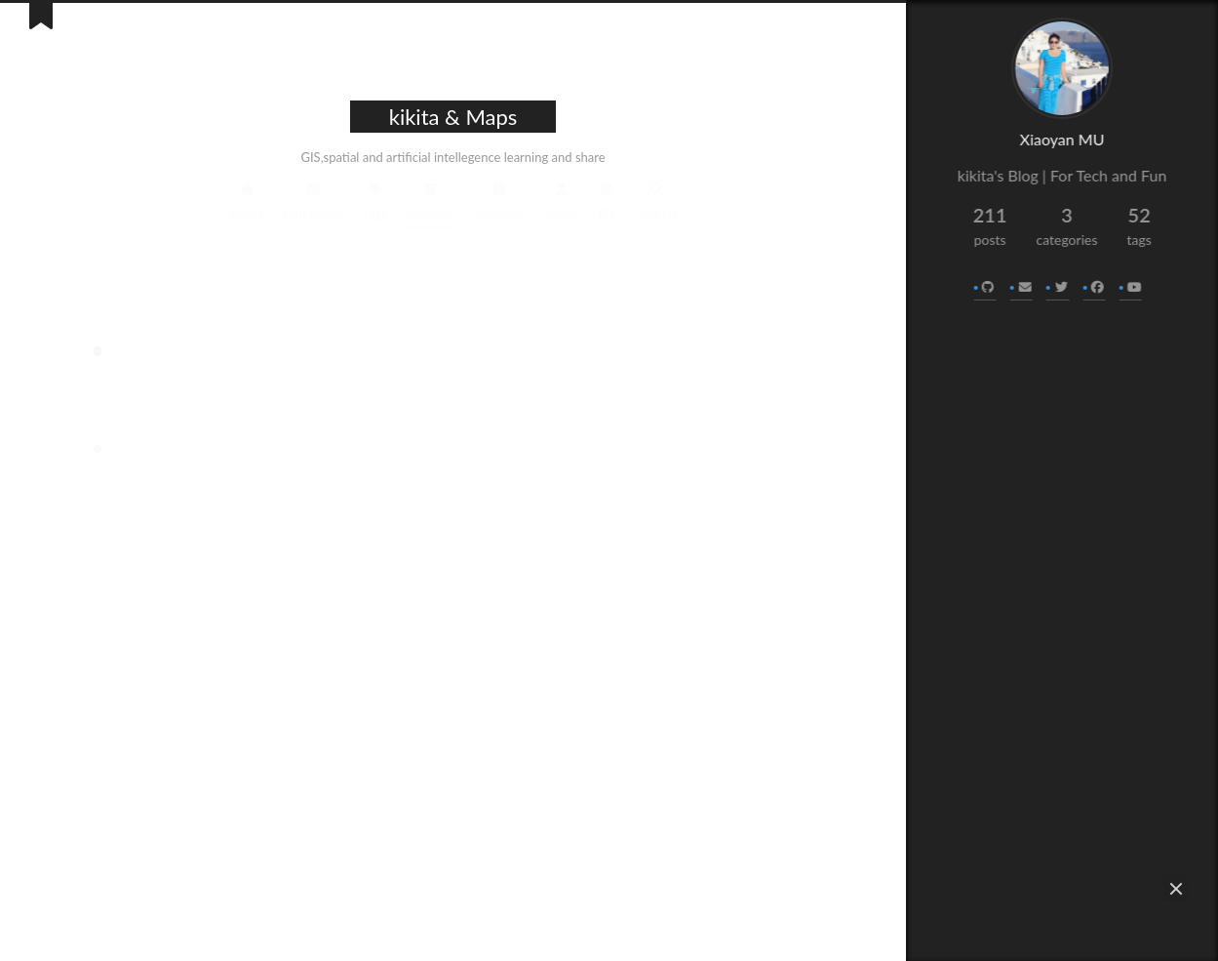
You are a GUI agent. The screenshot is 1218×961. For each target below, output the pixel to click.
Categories (313, 199)
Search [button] (656, 199)
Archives (430, 199)
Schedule (499, 199)
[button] (1176, 888)
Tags (375, 199)
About (561, 199)
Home (247, 199)
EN (606, 199)
